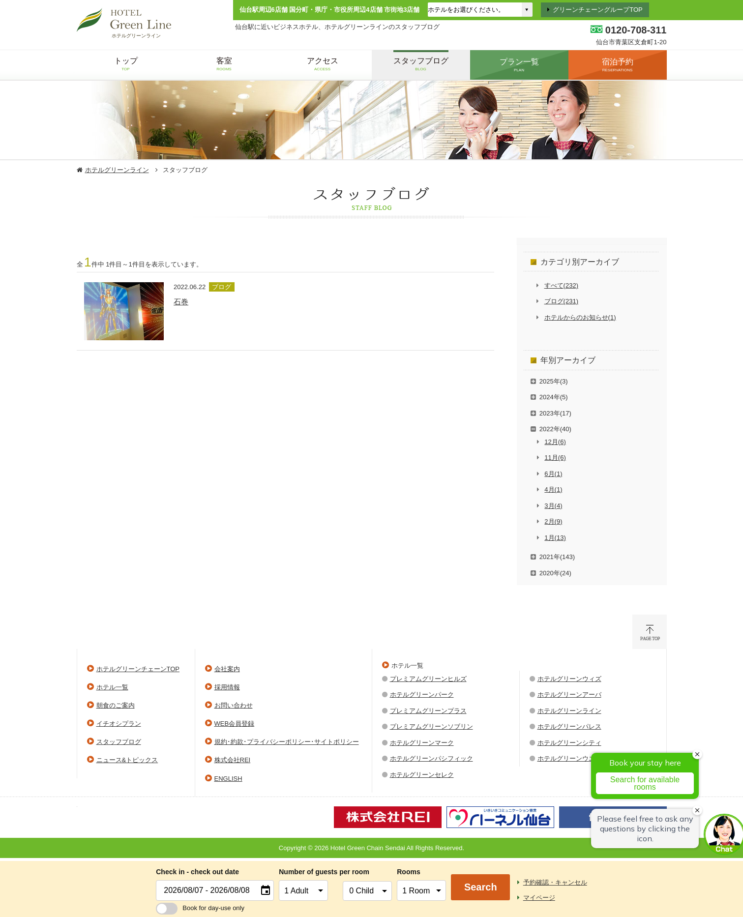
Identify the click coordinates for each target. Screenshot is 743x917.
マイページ (539, 897)
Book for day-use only (200, 908)
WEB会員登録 (234, 723)
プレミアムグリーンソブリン (431, 726)
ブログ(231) (561, 301)
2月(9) (553, 521)
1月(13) (554, 537)
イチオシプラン (118, 723)
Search (480, 887)
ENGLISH (228, 778)
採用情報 (227, 687)
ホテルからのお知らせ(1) (580, 317)
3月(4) (553, 505)
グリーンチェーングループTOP (598, 9)
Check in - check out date (197, 872)
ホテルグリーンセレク (422, 774)
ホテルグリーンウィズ (569, 678)
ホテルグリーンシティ (569, 742)
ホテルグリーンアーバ (569, 694)
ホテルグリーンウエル (569, 758)
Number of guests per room (308, 872)
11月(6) (554, 457)
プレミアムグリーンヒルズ (428, 678)
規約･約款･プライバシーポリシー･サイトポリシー (286, 741)
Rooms (408, 872)
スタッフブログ (118, 741)
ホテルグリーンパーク (422, 694)
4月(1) (553, 489)
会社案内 (227, 669)
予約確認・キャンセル (555, 882)
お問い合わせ (233, 705)
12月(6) (554, 441)
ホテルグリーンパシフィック (431, 758)
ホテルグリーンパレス (569, 726)
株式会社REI (232, 760)
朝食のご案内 (115, 705)
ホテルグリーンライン (117, 170)
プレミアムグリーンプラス (428, 710)
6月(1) (553, 473)
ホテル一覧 (112, 687)
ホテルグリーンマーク (422, 742)
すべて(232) (561, 285)
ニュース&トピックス (127, 760)
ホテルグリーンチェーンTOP (138, 669)
